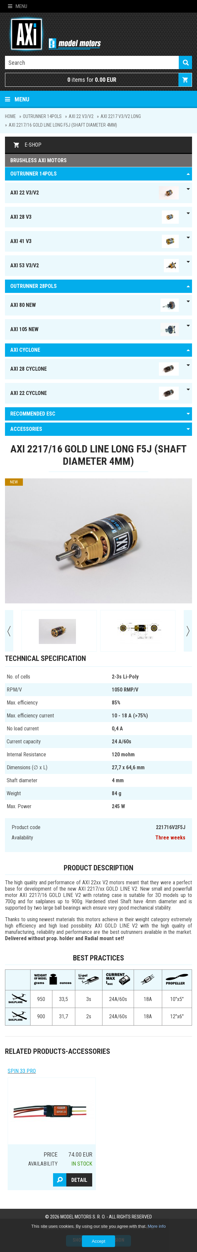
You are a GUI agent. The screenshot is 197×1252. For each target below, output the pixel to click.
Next (188, 631)
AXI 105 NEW (94, 329)
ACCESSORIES (26, 429)
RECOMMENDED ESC (32, 414)
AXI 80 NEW (94, 305)
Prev (9, 631)
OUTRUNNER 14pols (42, 116)
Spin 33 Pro (22, 1071)
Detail (79, 1180)
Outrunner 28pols (33, 286)
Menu (17, 6)
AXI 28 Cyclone (94, 369)
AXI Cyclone (25, 350)
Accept (98, 1241)
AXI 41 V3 (94, 241)
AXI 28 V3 (94, 217)
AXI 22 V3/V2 (81, 116)
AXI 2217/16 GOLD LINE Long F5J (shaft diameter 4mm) (63, 125)
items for (91, 79)
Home (10, 116)
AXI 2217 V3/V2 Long (120, 116)
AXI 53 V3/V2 (94, 265)
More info (156, 1226)
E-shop (33, 145)
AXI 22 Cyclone (94, 393)
